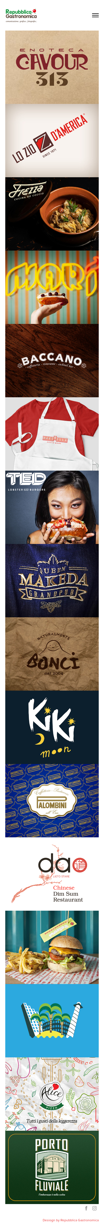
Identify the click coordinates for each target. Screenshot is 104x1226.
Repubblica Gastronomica (79, 1220)
